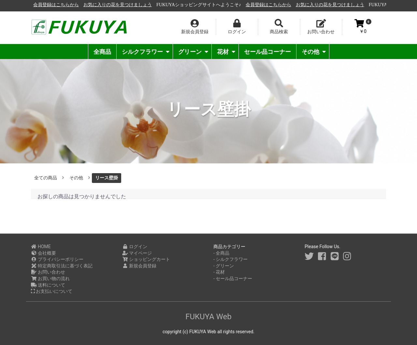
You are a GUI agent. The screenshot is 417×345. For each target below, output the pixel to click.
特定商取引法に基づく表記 (62, 265)
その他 (314, 51)
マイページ (137, 253)
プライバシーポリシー (57, 259)
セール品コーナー (267, 51)
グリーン (193, 51)
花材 (226, 51)
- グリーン (223, 265)
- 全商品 (221, 253)
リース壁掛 (106, 177)
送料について (48, 285)
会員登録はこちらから (129, 4)
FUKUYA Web (208, 316)
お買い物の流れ (50, 278)
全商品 (102, 51)
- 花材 (219, 272)
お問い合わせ (48, 272)
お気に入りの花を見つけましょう (191, 4)
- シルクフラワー (230, 259)
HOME (41, 246)
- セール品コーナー (232, 278)
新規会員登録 (139, 265)
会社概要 (43, 253)
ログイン (134, 246)
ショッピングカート (146, 259)
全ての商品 (45, 177)
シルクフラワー (145, 51)
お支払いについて (51, 291)
